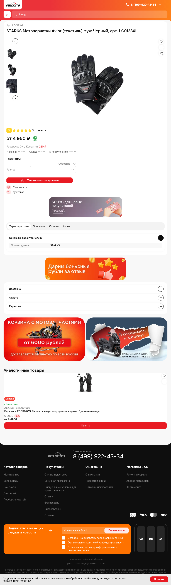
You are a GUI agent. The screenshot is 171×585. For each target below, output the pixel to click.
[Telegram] (161, 539)
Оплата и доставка (56, 474)
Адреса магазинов (137, 480)
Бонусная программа (57, 480)
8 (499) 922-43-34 (141, 5)
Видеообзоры (53, 509)
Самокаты (10, 487)
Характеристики (19, 226)
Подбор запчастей (15, 499)
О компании (93, 474)
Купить (85, 425)
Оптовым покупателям (99, 487)
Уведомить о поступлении (40, 180)
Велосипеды (11, 480)
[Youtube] (151, 539)
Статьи (49, 496)
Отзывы (54, 226)
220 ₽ (42, 146)
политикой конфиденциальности (105, 542)
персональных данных (110, 538)
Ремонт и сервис (136, 474)
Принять (159, 579)
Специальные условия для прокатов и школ (60, 488)
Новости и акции (96, 480)
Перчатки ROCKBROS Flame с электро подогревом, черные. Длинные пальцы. (52, 411)
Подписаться (116, 530)
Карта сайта (133, 487)
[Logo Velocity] (13, 4)
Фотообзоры (52, 502)
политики (25, 580)
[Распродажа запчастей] (44, 339)
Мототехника (11, 474)
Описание (39, 226)
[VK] (141, 539)
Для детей (10, 493)
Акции (66, 226)
